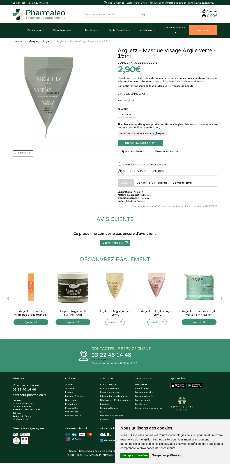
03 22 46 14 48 (111, 356)
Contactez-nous (108, 385)
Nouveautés (71, 401)
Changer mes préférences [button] (166, 455)
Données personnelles (111, 417)
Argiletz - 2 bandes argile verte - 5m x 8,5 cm (199, 313)
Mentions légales (109, 409)
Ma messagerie (143, 401)
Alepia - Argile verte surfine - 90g (73, 313)
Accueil (19, 42)
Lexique (69, 393)
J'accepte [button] (127, 455)
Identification (142, 389)
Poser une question (168, 152)
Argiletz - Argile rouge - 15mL (157, 313)
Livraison (105, 405)
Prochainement (140, 144)
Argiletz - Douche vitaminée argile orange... (31, 313)
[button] (17, 31)
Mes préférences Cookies (148, 409)
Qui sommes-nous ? (110, 389)
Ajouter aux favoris (133, 152)
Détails (125, 183)
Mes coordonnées (144, 397)
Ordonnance (71, 413)
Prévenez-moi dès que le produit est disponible (147, 125)
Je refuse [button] (142, 455)
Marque (33, 42)
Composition (182, 183)
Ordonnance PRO (74, 417)
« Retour (23, 154)
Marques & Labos (74, 397)
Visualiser (115, 323)
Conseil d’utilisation (152, 183)
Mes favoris (141, 405)
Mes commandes (144, 393)
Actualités (70, 389)
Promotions (71, 405)
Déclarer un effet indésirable (115, 401)
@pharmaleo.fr (29, 396)
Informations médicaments (114, 397)
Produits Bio (71, 409)
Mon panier (141, 385)
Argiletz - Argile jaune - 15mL (115, 313)
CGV (102, 413)
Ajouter (31, 323)
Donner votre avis (115, 243)
